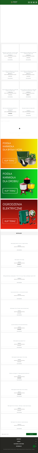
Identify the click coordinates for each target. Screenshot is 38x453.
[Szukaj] (31, 2)
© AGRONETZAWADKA (6, 449)
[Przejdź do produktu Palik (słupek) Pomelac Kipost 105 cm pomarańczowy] (19, 129)
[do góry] (34, 446)
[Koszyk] (36, 2)
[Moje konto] (34, 2)
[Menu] (29, 2)
